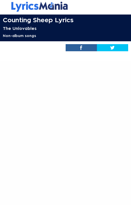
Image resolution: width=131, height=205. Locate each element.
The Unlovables (20, 28)
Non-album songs (19, 36)
